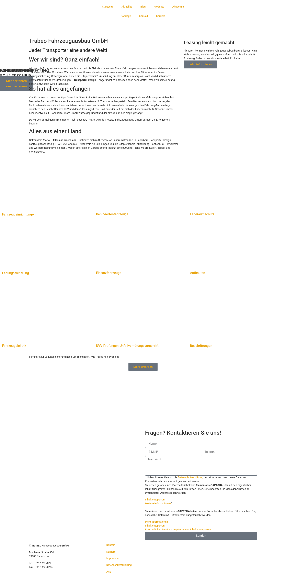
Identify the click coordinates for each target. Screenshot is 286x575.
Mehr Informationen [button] (156, 521)
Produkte (159, 6)
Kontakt (143, 16)
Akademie (178, 6)
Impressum (112, 558)
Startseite (107, 6)
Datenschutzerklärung (190, 477)
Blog (143, 6)
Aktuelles (127, 6)
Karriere (160, 16)
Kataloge (126, 16)
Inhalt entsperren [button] (155, 499)
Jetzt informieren (200, 64)
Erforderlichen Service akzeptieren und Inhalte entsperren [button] (178, 529)
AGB (108, 571)
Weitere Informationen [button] (158, 503)
